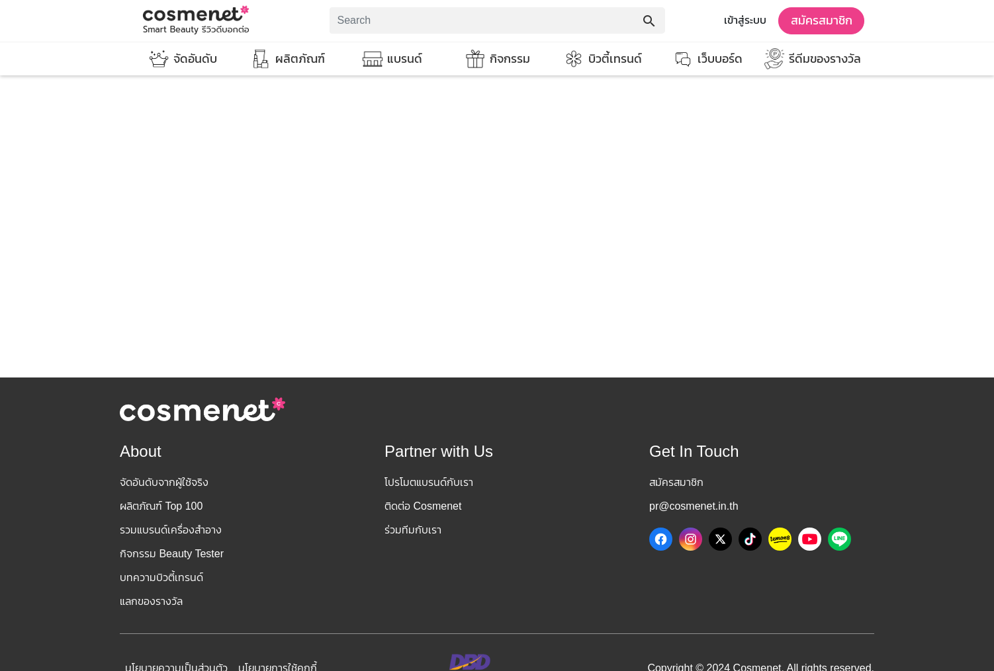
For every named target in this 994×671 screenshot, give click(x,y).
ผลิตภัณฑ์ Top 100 (161, 506)
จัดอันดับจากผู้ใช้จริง (164, 482)
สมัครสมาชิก (821, 20)
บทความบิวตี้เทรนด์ (161, 577)
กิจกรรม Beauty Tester (172, 553)
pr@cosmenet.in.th (694, 506)
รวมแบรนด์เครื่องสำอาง (171, 529)
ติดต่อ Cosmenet (422, 506)
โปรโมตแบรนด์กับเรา (428, 482)
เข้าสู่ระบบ (745, 20)
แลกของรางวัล (151, 601)
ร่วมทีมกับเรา (412, 529)
